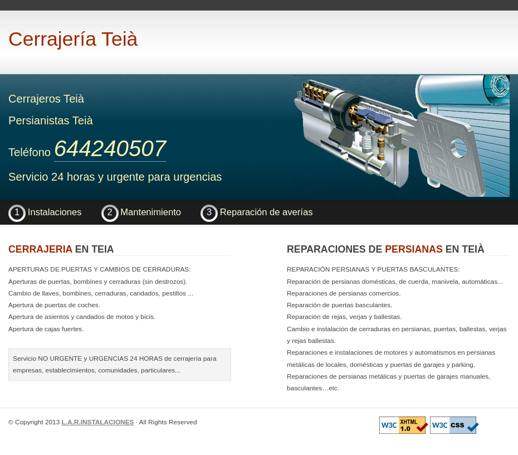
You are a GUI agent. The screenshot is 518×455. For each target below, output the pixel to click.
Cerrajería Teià (73, 39)
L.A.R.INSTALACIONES (98, 422)
